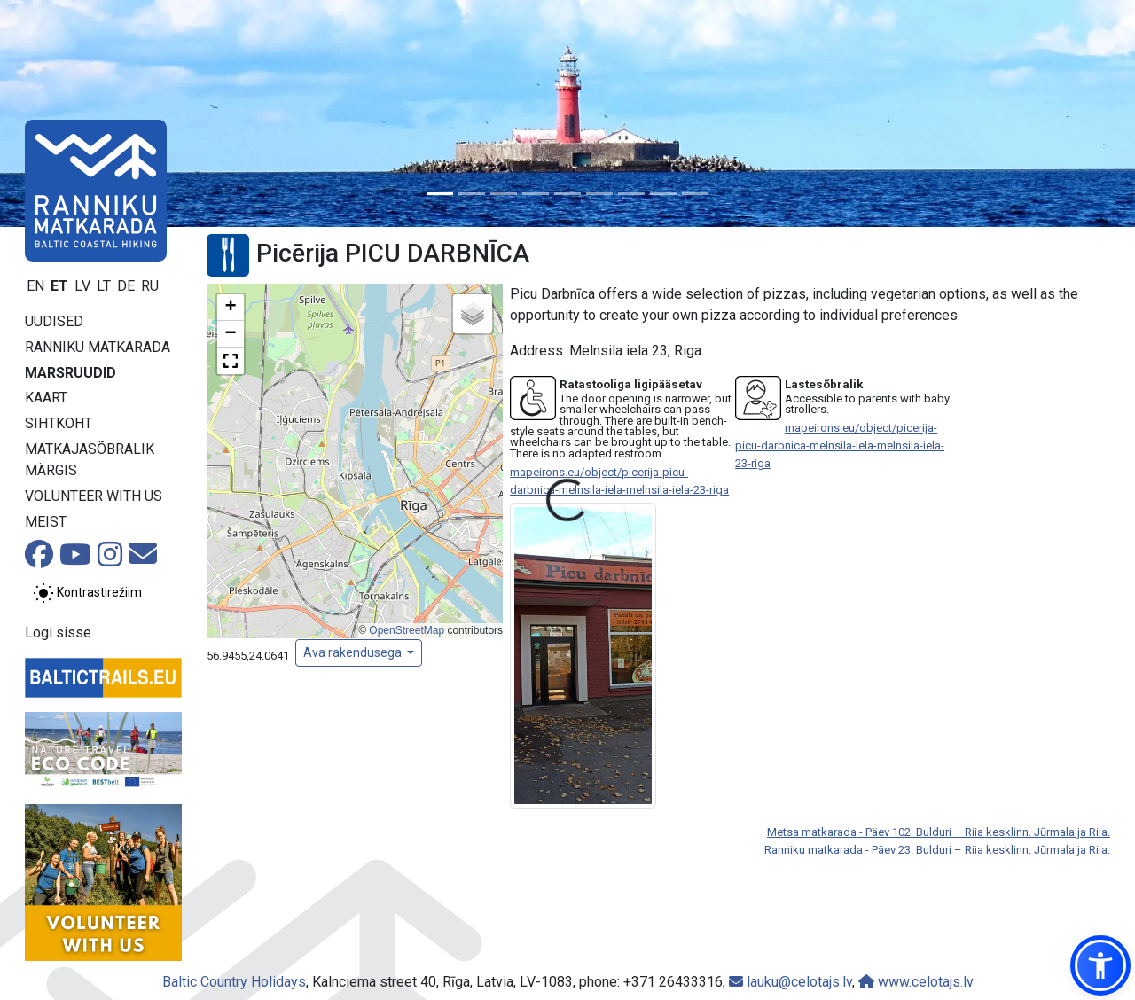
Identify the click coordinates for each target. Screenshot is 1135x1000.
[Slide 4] (535, 194)
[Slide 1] (440, 194)
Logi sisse (58, 632)
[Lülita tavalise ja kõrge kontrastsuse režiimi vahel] (87, 593)
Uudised (54, 321)
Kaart (46, 397)
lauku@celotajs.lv (790, 981)
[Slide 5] (567, 194)
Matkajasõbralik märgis (89, 460)
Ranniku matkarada (97, 347)
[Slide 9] (695, 194)
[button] (230, 307)
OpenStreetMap (406, 630)
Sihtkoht (58, 423)
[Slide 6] (599, 194)
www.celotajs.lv (916, 981)
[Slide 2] (471, 194)
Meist (46, 521)
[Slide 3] (503, 194)
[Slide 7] (631, 194)
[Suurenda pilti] (583, 654)
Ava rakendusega (353, 652)
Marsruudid (70, 372)
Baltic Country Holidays (234, 981)
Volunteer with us (93, 496)
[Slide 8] (663, 194)
